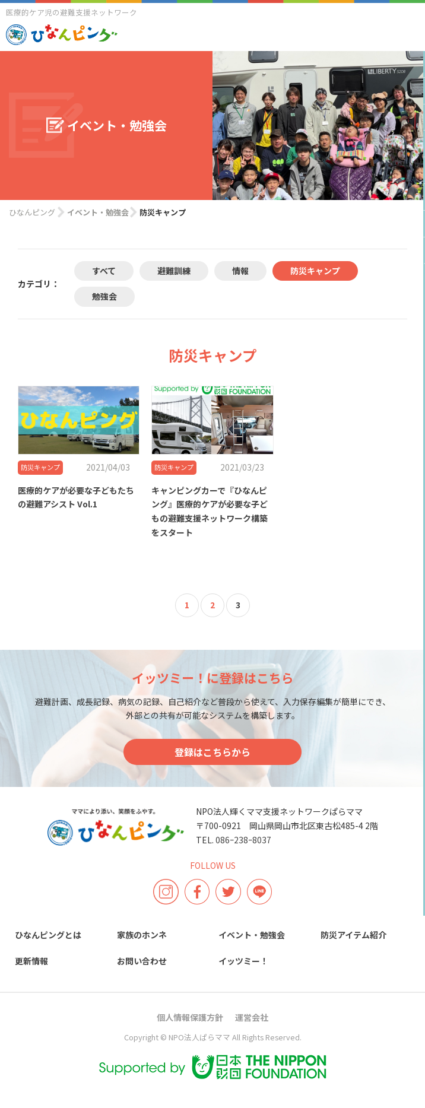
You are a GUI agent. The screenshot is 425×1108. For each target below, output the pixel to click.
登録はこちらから (212, 752)
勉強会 (104, 296)
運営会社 (251, 1017)
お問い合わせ (142, 961)
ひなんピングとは (48, 935)
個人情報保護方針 (190, 1017)
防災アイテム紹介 (353, 935)
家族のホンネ (142, 935)
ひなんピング (32, 212)
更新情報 (31, 961)
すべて (104, 271)
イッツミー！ (243, 961)
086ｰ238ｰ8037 (243, 840)
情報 (240, 271)
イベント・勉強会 (251, 935)
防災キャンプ (315, 271)
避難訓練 (174, 271)
